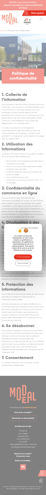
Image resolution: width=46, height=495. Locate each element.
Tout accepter (23, 257)
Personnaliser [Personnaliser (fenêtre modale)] (23, 263)
